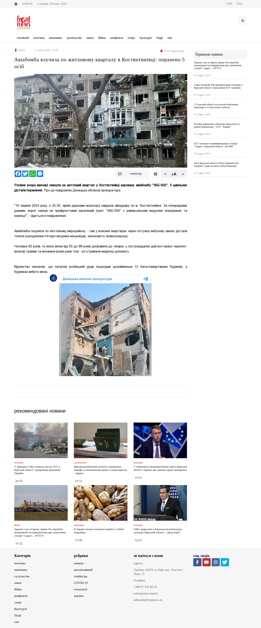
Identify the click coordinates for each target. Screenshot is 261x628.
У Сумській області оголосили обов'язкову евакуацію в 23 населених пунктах (216, 106)
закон (17, 582)
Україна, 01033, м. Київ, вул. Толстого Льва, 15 (158, 571)
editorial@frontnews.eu (148, 600)
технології (80, 589)
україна (79, 595)
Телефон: (140, 580)
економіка (20, 569)
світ (16, 622)
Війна (18, 589)
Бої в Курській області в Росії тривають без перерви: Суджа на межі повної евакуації (216, 164)
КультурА (20, 608)
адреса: (138, 563)
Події (17, 615)
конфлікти (21, 595)
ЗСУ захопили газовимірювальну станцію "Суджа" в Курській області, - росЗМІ (216, 145)
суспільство (22, 576)
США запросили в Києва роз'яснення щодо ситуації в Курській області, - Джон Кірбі (158, 531)
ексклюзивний (83, 569)
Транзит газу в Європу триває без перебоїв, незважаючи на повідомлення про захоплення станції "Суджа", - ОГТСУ (40, 532)
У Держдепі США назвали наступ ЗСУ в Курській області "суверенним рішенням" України (37, 470)
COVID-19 (81, 582)
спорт (18, 602)
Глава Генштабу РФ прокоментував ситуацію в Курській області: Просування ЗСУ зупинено (218, 86)
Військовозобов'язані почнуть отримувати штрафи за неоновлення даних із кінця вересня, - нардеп (100, 470)
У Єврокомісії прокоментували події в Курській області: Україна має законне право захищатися (160, 468)
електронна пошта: (146, 593)
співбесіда (80, 576)
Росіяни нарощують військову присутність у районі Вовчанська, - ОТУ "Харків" (217, 125)
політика (19, 563)
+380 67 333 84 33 (145, 586)
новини (79, 563)
